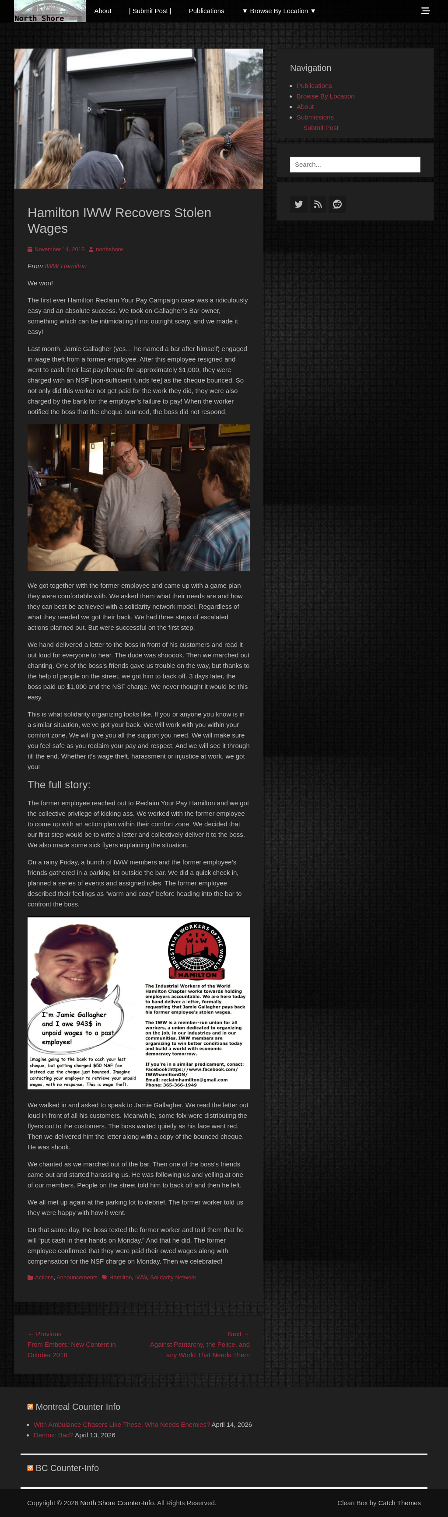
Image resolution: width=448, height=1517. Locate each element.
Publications (206, 10)
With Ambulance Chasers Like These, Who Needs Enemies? (122, 1424)
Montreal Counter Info (78, 1407)
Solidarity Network (173, 1277)
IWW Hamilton (66, 266)
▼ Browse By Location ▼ (279, 10)
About (103, 10)
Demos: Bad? (54, 1435)
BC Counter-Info (67, 1468)
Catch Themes (399, 1502)
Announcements (77, 1277)
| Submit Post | (150, 10)
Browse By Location (326, 96)
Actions (44, 1277)
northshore (109, 249)
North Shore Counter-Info (117, 1502)
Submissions (315, 117)
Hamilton (120, 1277)
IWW (141, 1277)
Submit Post (321, 127)
